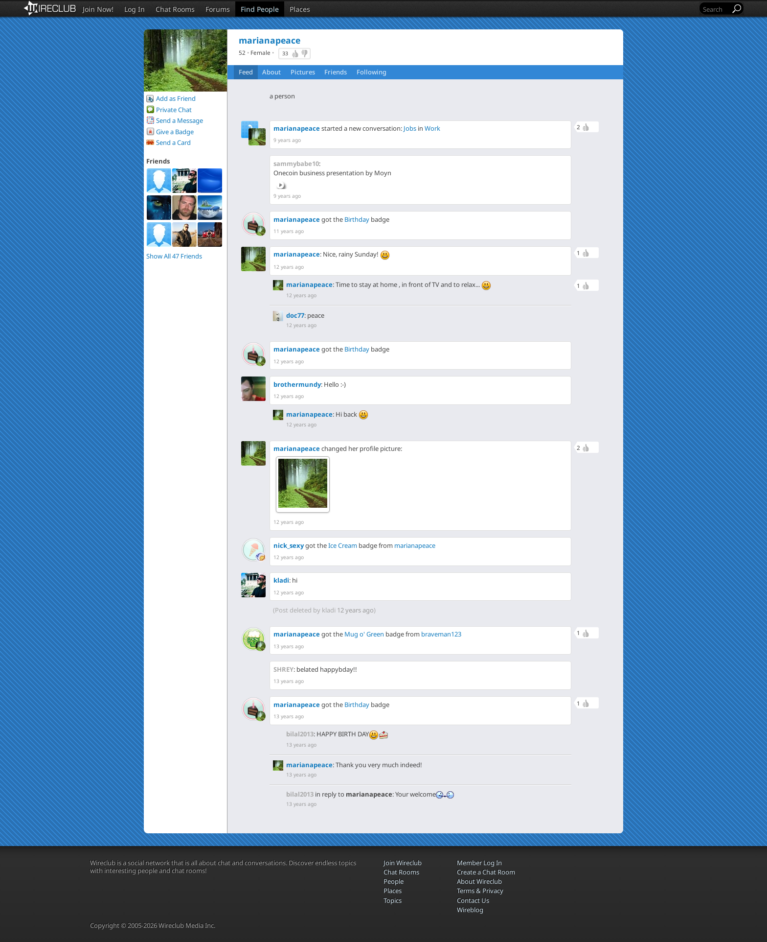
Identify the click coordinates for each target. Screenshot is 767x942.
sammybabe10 (296, 163)
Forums (217, 9)
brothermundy (297, 384)
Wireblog (470, 910)
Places (300, 9)
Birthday (356, 219)
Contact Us (473, 900)
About (271, 72)
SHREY (283, 669)
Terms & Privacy (480, 891)
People (394, 881)
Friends (335, 72)
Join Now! (98, 9)
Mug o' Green (364, 634)
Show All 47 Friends (174, 256)
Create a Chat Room (486, 872)
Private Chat (174, 109)
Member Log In (479, 863)
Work (432, 128)
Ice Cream (342, 545)
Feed (246, 72)
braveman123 (441, 634)
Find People (260, 9)
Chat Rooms (175, 9)
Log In (134, 9)
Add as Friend (176, 98)
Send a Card (173, 142)
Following (371, 72)
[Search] (715, 9)
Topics (393, 900)
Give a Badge (175, 131)
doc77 (295, 315)
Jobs (410, 128)
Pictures (303, 72)
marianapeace (296, 128)
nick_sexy (288, 545)
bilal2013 (300, 734)
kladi (281, 580)
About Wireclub (479, 881)
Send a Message (179, 120)
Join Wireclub (403, 863)
